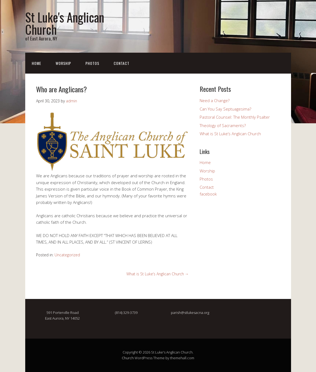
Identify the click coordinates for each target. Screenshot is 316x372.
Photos (92, 63)
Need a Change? (214, 100)
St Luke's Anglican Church (64, 23)
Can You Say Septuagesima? (225, 109)
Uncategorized (67, 254)
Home (36, 63)
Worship (63, 63)
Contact (121, 63)
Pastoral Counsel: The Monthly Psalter (235, 117)
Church (128, 357)
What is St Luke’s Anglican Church (157, 273)
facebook (208, 194)
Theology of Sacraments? (223, 125)
